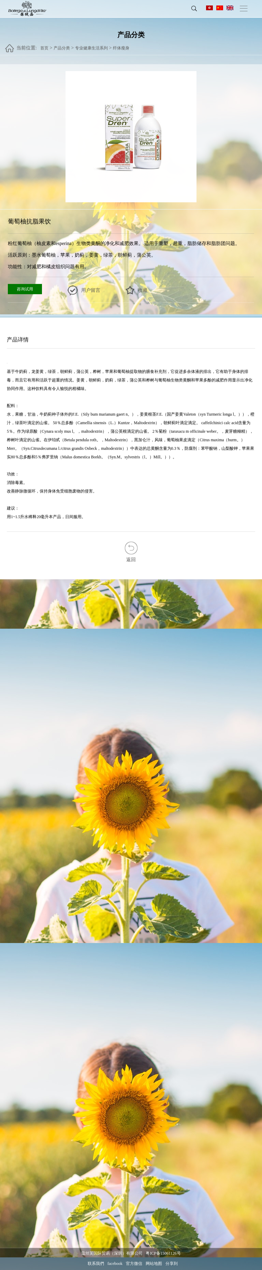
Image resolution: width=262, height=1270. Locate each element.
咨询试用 (25, 289)
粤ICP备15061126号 (163, 1253)
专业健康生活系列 (91, 45)
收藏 (142, 290)
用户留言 (90, 290)
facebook (114, 1263)
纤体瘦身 (121, 45)
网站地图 (154, 1263)
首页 (44, 45)
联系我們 (96, 1263)
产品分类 (62, 45)
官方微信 (134, 1263)
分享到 (171, 1263)
